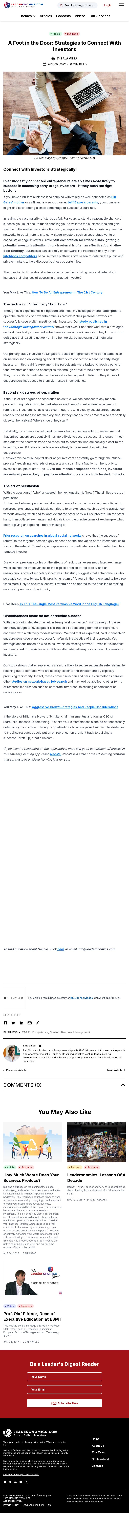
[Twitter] (10, 1482)
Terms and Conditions (32, 1505)
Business (71, 33)
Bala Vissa (69, 58)
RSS (49, 1505)
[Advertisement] (64, 788)
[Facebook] (4, 1482)
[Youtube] (20, 1482)
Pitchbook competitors (20, 256)
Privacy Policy (10, 1505)
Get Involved (100, 1459)
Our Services (100, 16)
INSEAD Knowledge (81, 997)
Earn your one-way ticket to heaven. (21, 1474)
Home (95, 1439)
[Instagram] (26, 1482)
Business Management (75, 1032)
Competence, (41, 1032)
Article (55, 33)
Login (108, 5)
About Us (98, 1445)
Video (9, 1306)
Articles (46, 16)
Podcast (74, 1167)
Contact (97, 1465)
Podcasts (63, 16)
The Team (98, 1452)
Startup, (55, 1032)
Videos (80, 16)
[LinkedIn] (15, 1482)
